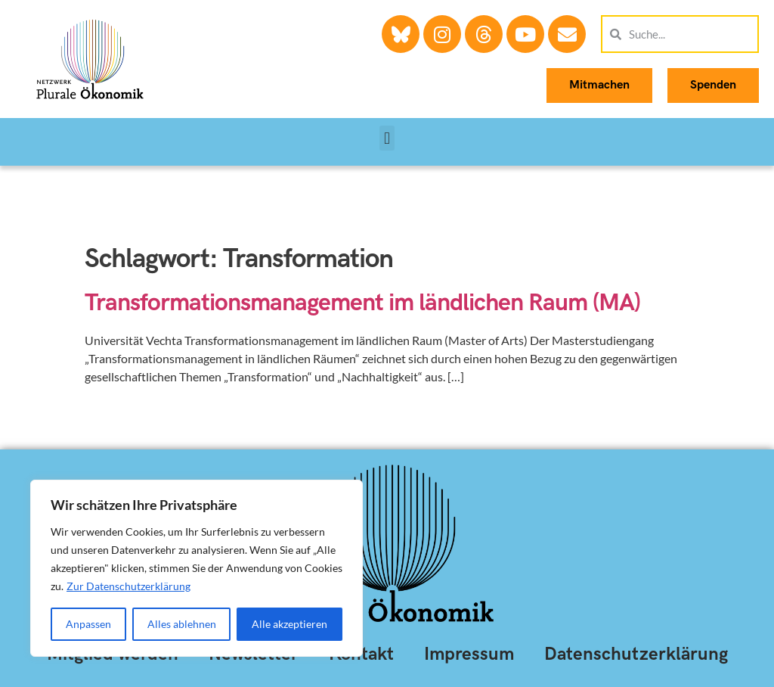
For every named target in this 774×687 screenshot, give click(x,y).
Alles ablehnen (181, 623)
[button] (386, 138)
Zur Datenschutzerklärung (128, 586)
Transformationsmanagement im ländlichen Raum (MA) (362, 303)
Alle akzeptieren (289, 623)
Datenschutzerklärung (636, 654)
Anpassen (88, 623)
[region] (196, 568)
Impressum (469, 654)
